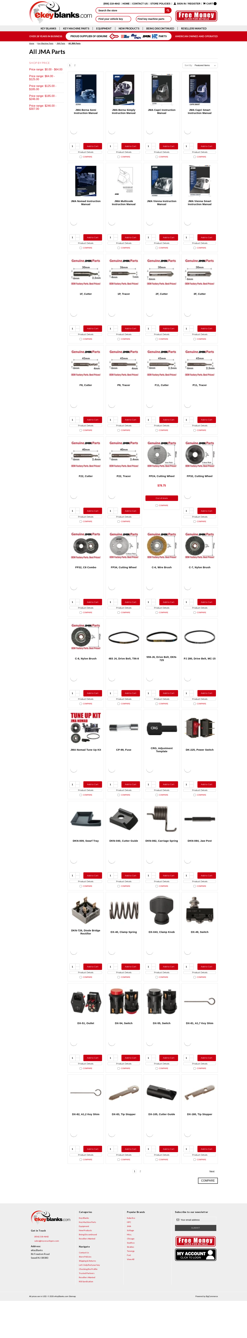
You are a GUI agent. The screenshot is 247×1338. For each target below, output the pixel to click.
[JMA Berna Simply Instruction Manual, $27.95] (124, 90)
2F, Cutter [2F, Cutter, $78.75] (162, 300)
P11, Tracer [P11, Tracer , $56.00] (200, 394)
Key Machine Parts (76, 28)
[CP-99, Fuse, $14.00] (124, 749)
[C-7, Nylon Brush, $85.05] (199, 561)
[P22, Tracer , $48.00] (124, 467)
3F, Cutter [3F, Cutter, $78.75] (200, 300)
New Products (129, 28)
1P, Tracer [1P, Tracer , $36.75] (123, 300)
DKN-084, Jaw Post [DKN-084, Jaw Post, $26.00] (200, 865)
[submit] (168, 10)
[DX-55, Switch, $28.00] (162, 1032)
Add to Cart (92, 146)
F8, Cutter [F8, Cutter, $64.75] (86, 394)
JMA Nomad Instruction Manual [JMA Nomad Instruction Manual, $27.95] (86, 206)
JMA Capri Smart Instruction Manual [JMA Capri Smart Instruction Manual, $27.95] (199, 111)
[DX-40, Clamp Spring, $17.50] (124, 938)
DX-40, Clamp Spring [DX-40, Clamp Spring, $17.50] (124, 959)
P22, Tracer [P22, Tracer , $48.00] (124, 488)
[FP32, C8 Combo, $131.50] (86, 561)
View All (130, 1296)
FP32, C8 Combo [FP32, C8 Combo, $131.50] (85, 582)
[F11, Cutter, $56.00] (162, 372)
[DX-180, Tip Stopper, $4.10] (199, 1127)
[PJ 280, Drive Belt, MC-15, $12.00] (199, 655)
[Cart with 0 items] (210, 3)
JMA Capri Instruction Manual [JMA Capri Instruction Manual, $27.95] (162, 111)
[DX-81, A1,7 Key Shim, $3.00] (199, 1032)
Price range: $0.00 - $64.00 (45, 69)
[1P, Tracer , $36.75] (124, 278)
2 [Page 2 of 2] (75, 65)
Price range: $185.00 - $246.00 (42, 97)
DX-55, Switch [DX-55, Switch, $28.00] (161, 1054)
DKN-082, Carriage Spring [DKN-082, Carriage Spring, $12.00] (161, 865)
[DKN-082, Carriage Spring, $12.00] (162, 844)
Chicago (130, 1275)
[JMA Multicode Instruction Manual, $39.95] (124, 184)
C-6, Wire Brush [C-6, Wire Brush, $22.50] (162, 582)
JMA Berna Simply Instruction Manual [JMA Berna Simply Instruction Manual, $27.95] (124, 111)
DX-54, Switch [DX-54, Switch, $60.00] (123, 1054)
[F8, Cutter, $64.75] (86, 372)
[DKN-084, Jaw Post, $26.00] (199, 844)
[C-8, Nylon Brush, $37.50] (86, 655)
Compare (86, 160)
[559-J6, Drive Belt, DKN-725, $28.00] (162, 655)
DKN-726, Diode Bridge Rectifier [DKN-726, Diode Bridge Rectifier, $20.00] (85, 960)
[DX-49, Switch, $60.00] (199, 938)
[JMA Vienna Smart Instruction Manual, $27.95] (199, 184)
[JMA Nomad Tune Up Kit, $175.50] (86, 749)
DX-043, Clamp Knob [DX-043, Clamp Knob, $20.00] (162, 959)
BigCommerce (212, 1333)
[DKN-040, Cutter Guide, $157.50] (124, 844)
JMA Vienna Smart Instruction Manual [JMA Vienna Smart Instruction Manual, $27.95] (199, 206)
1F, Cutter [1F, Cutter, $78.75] (86, 300)
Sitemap (72, 1333)
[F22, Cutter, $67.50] (86, 467)
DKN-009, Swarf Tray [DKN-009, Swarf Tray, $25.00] (86, 865)
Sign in (181, 4)
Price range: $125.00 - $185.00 (42, 87)
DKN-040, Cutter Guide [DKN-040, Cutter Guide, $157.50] (123, 865)
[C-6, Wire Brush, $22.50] (162, 561)
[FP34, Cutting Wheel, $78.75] (124, 561)
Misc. (129, 1271)
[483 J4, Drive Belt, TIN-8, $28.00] (124, 655)
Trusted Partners (87, 1310)
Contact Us (140, 4)
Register (194, 4)
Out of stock (162, 511)
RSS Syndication (86, 1318)
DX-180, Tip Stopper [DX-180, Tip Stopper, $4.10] (199, 1148)
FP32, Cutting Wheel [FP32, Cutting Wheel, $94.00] (200, 488)
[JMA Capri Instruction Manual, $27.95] (162, 90)
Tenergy (130, 1288)
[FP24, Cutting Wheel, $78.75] (162, 467)
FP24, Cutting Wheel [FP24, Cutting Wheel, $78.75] (162, 488)
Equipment (104, 28)
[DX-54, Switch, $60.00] (124, 1032)
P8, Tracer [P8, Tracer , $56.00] (123, 394)
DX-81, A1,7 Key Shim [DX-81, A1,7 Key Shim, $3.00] (199, 1054)
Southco (130, 1280)
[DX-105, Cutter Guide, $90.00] (162, 1127)
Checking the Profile (88, 1306)
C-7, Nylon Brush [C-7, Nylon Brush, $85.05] (199, 582)
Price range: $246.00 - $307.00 (42, 107)
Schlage (130, 1267)
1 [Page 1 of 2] (69, 65)
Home (126, 4)
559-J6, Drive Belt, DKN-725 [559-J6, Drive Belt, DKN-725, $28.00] (161, 677)
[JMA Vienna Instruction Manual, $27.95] (162, 184)
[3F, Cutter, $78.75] (199, 278)
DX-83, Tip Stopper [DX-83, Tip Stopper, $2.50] (124, 1148)
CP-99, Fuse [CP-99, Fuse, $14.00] (123, 771)
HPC (129, 1259)
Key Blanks (48, 28)
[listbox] (206, 65)
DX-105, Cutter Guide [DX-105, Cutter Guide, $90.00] (161, 1148)
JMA (129, 1263)
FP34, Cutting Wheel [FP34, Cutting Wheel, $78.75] (124, 582)
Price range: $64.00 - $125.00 (42, 78)
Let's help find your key (89, 1302)
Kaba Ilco (131, 1255)
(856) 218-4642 (40, 1274)
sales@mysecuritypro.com (45, 1278)
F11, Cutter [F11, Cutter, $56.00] (162, 394)
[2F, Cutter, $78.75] (162, 278)
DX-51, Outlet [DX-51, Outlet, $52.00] (85, 1054)
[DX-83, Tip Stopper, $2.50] (124, 1127)
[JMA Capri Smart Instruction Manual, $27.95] (199, 90)
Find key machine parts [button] (153, 19)
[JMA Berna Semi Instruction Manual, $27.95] (86, 90)
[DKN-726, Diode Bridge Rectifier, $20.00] (86, 938)
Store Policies (160, 4)
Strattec (130, 1284)
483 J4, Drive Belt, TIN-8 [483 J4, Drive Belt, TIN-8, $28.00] (124, 677)
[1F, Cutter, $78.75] (86, 278)
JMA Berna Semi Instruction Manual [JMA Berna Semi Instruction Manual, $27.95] (86, 111)
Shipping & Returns (87, 1298)
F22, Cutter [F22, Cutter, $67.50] (86, 488)
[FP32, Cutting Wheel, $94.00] (199, 467)
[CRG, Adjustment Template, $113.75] (162, 749)
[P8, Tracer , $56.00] (124, 372)
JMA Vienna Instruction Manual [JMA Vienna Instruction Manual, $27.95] (161, 206)
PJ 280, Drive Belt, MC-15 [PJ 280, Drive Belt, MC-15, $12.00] (200, 677)
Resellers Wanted (194, 28)
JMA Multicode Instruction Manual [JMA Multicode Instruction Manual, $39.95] (124, 206)
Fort (129, 1292)
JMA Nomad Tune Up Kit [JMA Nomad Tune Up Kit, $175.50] (85, 771)
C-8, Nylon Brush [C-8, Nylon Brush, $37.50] (86, 677)
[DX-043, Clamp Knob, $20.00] (162, 938)
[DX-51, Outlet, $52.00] (86, 1032)
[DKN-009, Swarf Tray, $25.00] (86, 844)
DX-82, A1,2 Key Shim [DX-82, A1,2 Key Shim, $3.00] (85, 1148)
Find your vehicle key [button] (113, 19)
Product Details (85, 153)
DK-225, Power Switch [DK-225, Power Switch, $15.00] (200, 771)
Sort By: (188, 65)
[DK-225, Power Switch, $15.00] (199, 749)
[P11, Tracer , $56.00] (199, 372)
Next (79, 65)
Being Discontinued (160, 28)
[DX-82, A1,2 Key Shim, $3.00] (86, 1127)
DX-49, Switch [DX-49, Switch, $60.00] (199, 959)
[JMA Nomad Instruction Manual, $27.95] (86, 184)
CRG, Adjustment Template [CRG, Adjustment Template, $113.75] (162, 771)
